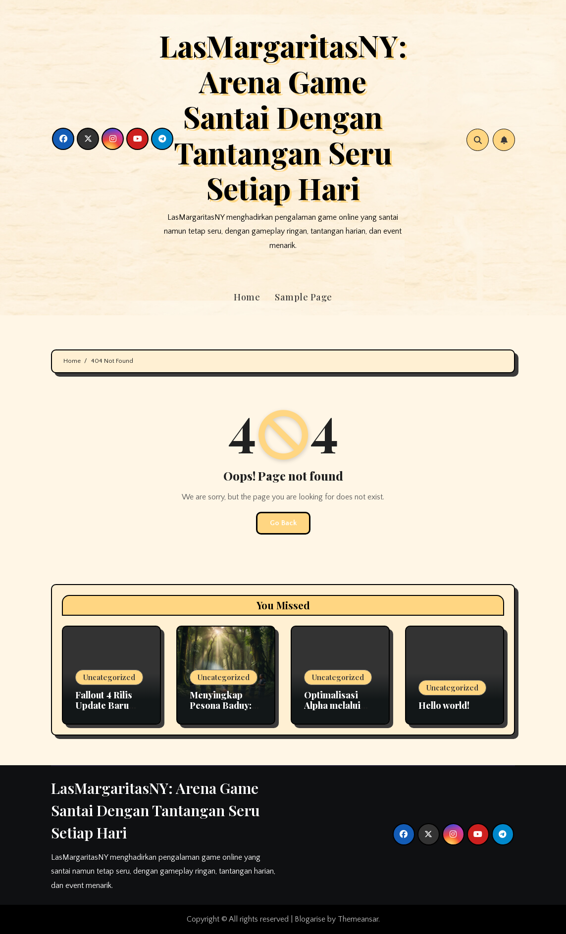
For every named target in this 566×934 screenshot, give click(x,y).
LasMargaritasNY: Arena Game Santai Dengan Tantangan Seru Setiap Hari (283, 116)
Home (247, 297)
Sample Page (303, 297)
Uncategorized (109, 677)
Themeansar (358, 919)
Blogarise (310, 919)
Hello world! (443, 705)
